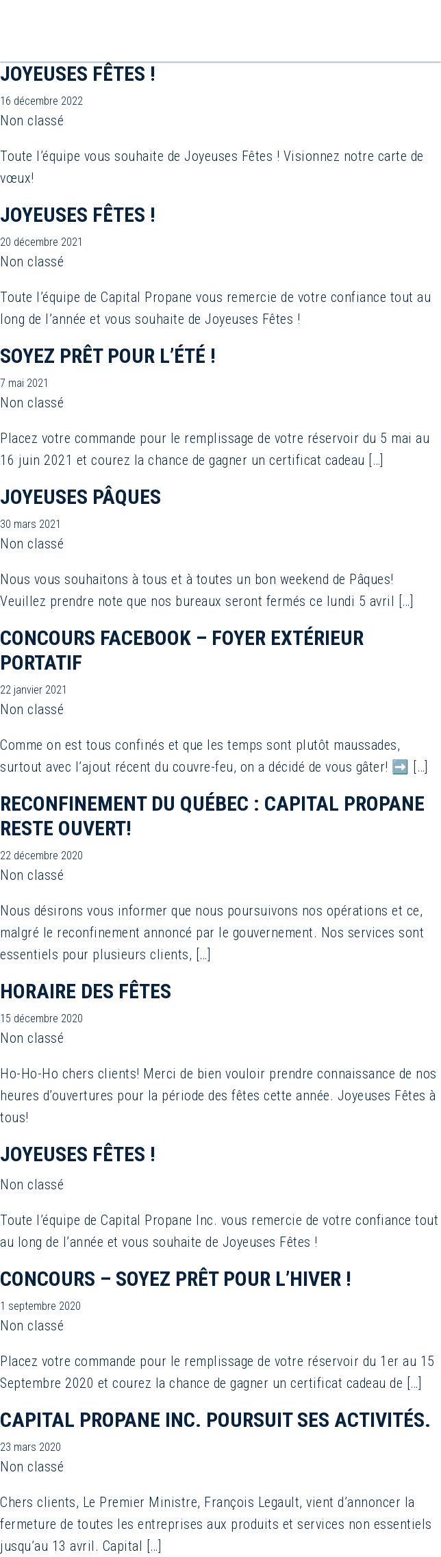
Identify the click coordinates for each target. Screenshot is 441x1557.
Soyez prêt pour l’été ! (108, 356)
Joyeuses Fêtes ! (77, 1154)
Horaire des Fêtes (85, 991)
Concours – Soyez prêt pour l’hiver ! (175, 1279)
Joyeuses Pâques (80, 497)
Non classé (32, 120)
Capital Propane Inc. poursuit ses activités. (215, 1420)
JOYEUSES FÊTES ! (77, 74)
